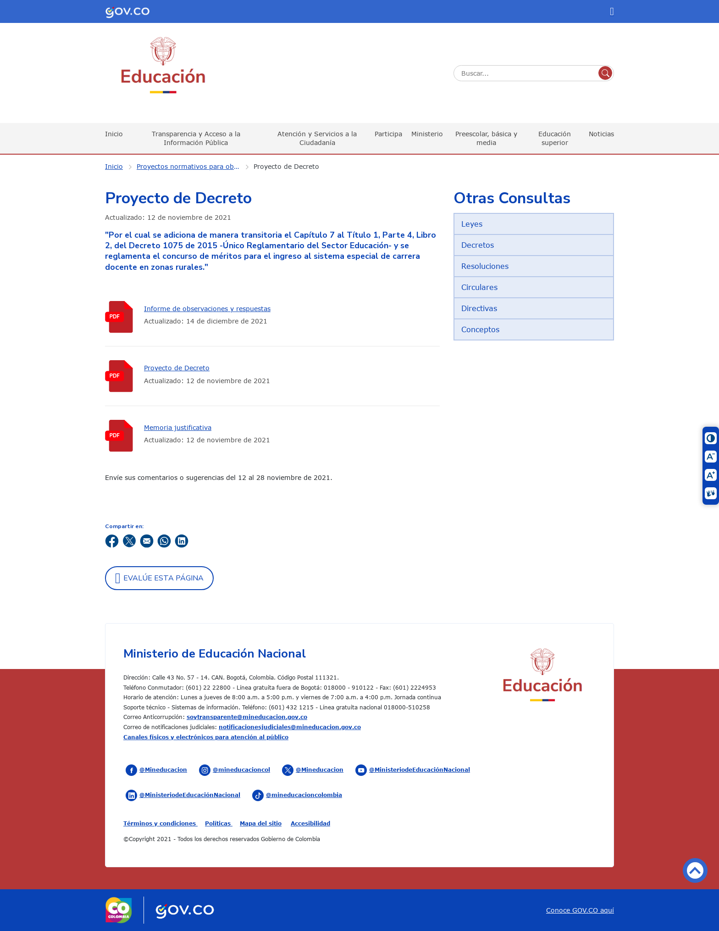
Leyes (471, 224)
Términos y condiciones (160, 823)
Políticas (218, 823)
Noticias (601, 134)
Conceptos (480, 329)
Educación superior (554, 138)
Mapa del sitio (261, 823)
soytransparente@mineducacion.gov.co (247, 717)
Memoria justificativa (177, 427)
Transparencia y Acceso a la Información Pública (196, 138)
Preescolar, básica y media (486, 138)
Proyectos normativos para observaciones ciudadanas (194, 166)
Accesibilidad (310, 823)
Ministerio (427, 134)
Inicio (114, 134)
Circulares (479, 287)
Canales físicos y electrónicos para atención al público (205, 737)
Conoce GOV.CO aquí (580, 910)
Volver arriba (695, 870)
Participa (388, 134)
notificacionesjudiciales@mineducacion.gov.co (290, 727)
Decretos (477, 245)
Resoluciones (485, 266)
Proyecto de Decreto (286, 166)
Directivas (479, 308)
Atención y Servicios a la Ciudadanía (317, 138)
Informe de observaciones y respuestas (207, 308)
